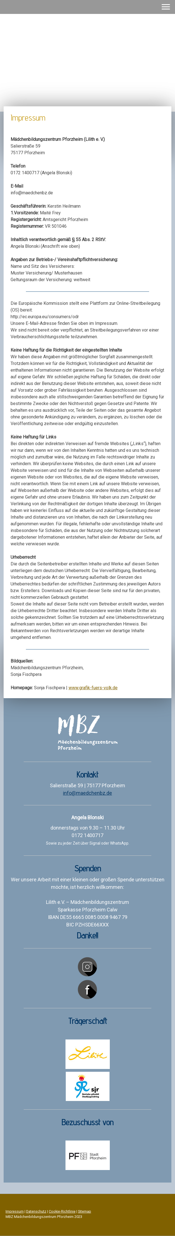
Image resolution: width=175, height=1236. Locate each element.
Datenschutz (36, 1211)
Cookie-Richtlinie (62, 1211)
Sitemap (84, 1211)
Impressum (15, 1211)
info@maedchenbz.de (87, 793)
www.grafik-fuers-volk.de (93, 687)
